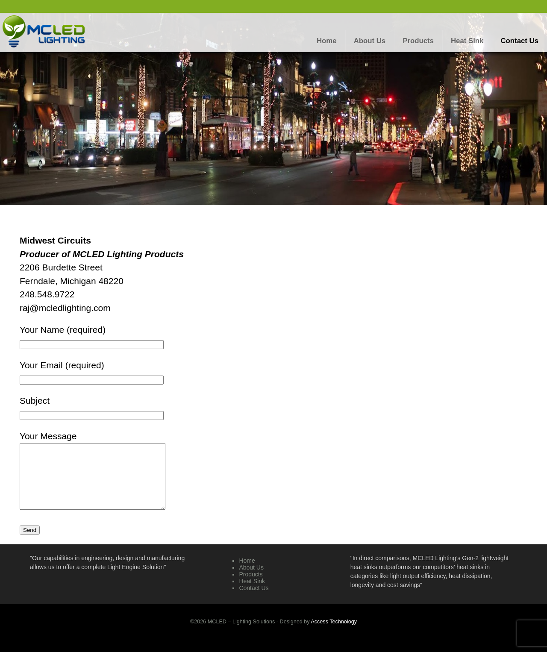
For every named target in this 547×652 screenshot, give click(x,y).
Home (247, 573)
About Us (251, 580)
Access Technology (334, 634)
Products (250, 587)
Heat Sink (252, 593)
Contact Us (253, 600)
